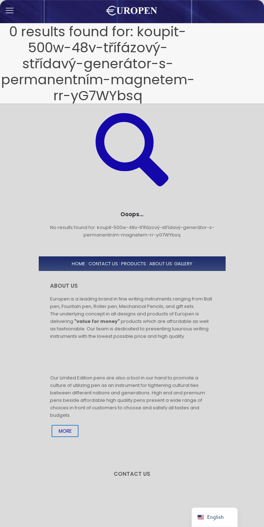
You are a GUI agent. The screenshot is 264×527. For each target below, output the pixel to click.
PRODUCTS (133, 263)
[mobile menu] (10, 11)
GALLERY (183, 263)
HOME (78, 263)
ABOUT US (160, 263)
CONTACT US (103, 263)
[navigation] (214, 517)
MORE (65, 430)
